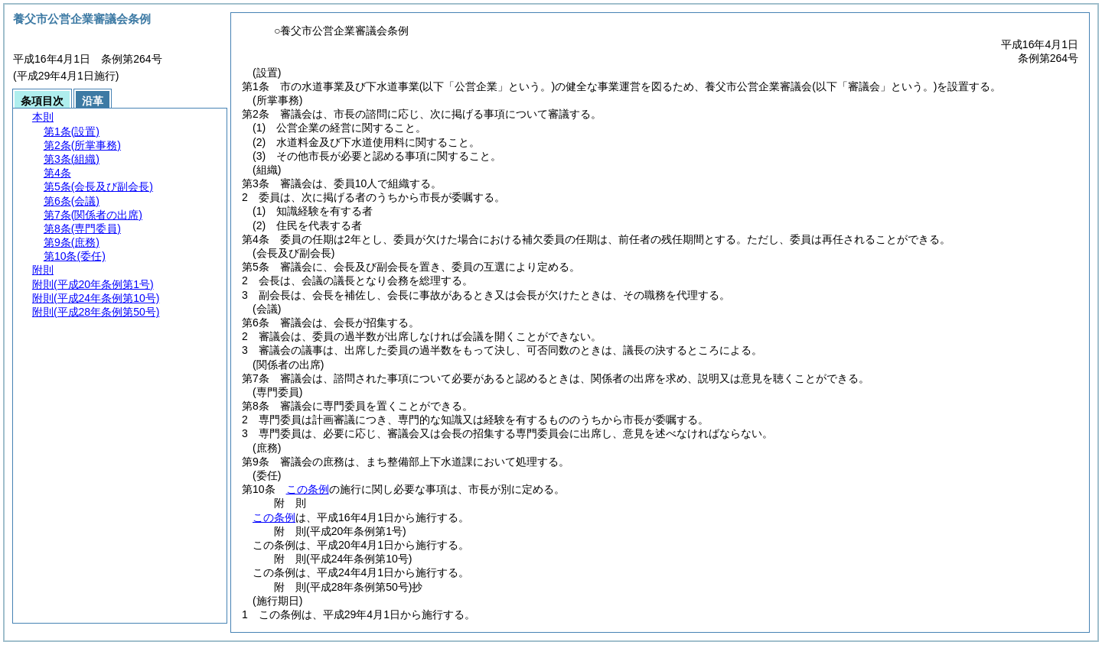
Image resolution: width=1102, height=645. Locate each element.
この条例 (307, 489)
